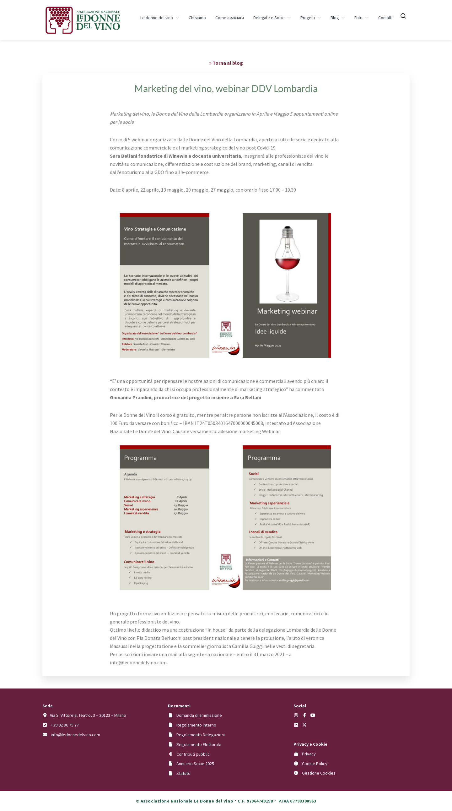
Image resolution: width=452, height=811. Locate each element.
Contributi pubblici (193, 754)
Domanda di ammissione (199, 715)
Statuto (183, 773)
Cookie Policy (314, 763)
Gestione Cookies (319, 773)
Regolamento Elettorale (198, 744)
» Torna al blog (226, 63)
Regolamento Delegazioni (200, 735)
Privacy (309, 754)
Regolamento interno (196, 725)
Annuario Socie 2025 (195, 763)
